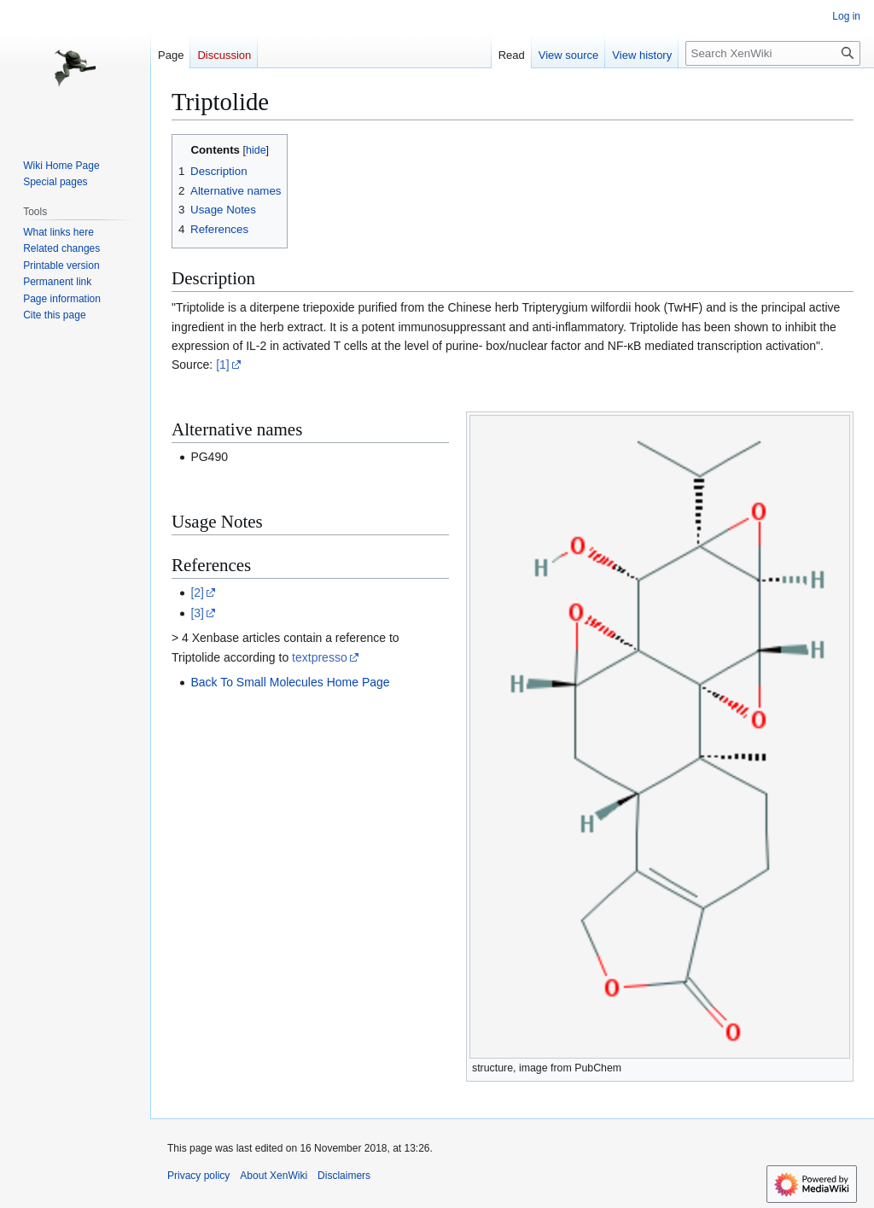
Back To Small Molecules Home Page (289, 682)
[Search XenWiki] (772, 53)
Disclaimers (344, 1176)
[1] (223, 364)
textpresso (319, 657)
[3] (197, 613)
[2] (197, 592)
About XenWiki (273, 1176)
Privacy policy (198, 1176)
